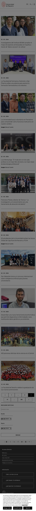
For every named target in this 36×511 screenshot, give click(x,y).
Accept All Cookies (18, 508)
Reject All (28, 508)
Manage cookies (7, 508)
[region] (18, 502)
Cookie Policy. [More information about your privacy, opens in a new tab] (24, 505)
